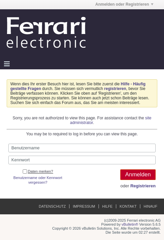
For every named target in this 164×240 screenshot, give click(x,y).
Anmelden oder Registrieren (124, 4)
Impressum (84, 206)
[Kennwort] (82, 160)
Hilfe (107, 206)
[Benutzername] (82, 148)
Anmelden (138, 174)
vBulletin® (130, 224)
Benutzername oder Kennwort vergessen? (37, 180)
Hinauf (150, 206)
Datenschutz (52, 206)
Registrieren (143, 185)
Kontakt (128, 206)
